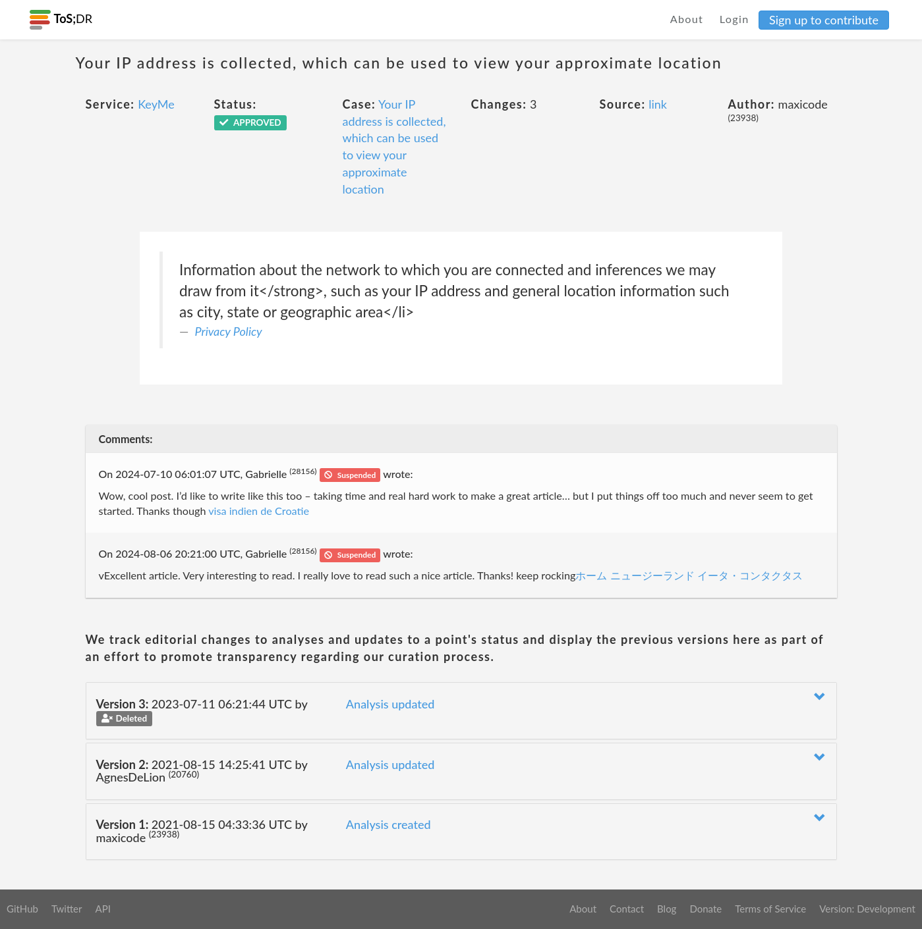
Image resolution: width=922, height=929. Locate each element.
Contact (627, 909)
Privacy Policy (228, 331)
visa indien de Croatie (258, 510)
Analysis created (388, 824)
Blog (666, 909)
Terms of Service (770, 909)
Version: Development (867, 909)
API (102, 909)
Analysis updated (390, 704)
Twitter (66, 909)
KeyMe (156, 104)
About (687, 19)
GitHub (22, 909)
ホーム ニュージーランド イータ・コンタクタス (688, 575)
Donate (705, 909)
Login (734, 19)
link (657, 104)
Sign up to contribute (824, 20)
